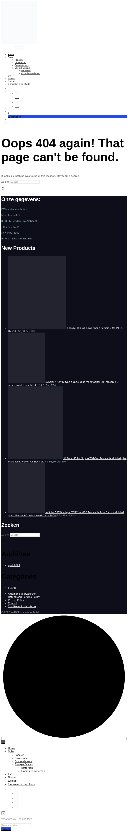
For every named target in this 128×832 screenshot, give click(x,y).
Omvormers (20, 62)
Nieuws (11, 78)
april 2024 (14, 565)
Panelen (19, 60)
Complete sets (21, 65)
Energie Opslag (22, 68)
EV (9, 76)
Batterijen (25, 70)
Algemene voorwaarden (22, 593)
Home (11, 54)
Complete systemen (30, 73)
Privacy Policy (16, 599)
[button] (8, 111)
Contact (12, 81)
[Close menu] (3, 742)
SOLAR (12, 587)
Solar (10, 57)
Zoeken (5, 181)
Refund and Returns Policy (24, 596)
